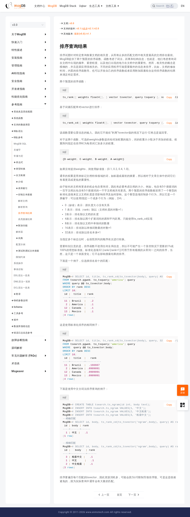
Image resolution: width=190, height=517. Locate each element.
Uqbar (82, 5)
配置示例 (20, 244)
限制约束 (20, 257)
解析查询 (22, 207)
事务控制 (18, 269)
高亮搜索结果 (25, 219)
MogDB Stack (68, 5)
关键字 (17, 150)
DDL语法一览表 (22, 275)
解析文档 (22, 201)
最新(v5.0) (79, 33)
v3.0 (72, 23)
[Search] (164, 6)
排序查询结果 (25, 213)
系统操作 (18, 263)
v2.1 (90, 28)
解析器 (19, 232)
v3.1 (78, 28)
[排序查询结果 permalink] (57, 46)
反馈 (182, 390)
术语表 (16, 363)
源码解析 (17, 347)
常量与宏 (18, 156)
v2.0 (96, 28)
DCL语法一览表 (22, 287)
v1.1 (88, 33)
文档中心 (39, 5)
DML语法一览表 (22, 281)
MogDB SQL (20, 143)
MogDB (52, 5)
